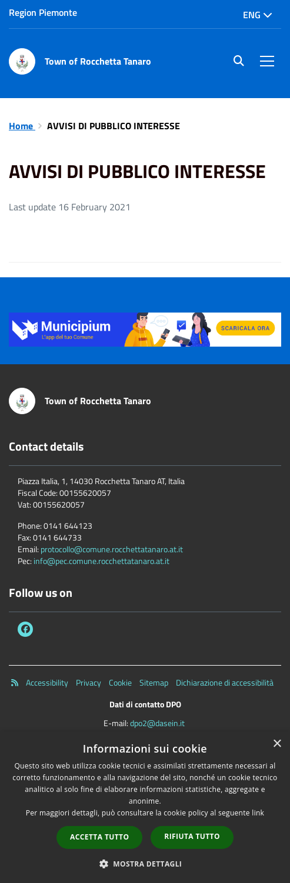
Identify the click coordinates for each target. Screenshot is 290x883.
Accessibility (47, 683)
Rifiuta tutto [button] (192, 836)
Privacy (88, 683)
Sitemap (153, 683)
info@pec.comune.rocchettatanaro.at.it (101, 561)
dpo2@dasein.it (157, 723)
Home (22, 126)
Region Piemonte (43, 12)
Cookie (120, 683)
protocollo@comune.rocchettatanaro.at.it (112, 549)
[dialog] (145, 807)
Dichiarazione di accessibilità (225, 683)
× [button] (276, 744)
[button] (145, 863)
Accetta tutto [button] (99, 837)
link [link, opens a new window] (258, 813)
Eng (257, 15)
